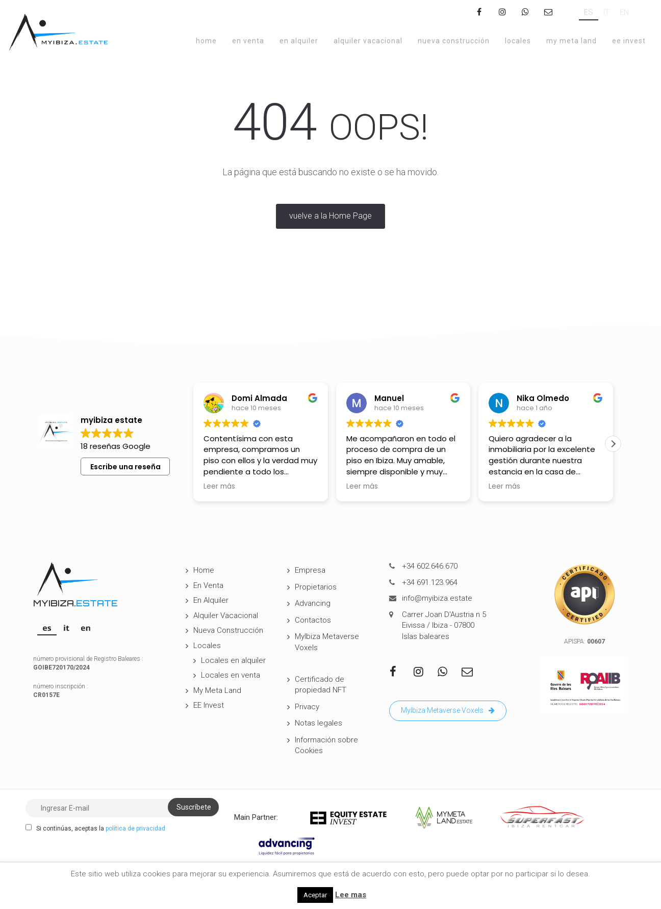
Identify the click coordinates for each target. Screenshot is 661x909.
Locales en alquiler (233, 660)
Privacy (307, 706)
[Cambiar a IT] (606, 12)
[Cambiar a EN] (624, 12)
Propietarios (316, 587)
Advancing (312, 603)
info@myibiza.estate (437, 598)
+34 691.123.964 (429, 582)
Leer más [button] (219, 486)
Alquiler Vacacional (368, 41)
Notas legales (318, 723)
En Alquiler (298, 41)
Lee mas (350, 894)
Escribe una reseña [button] (125, 467)
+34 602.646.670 (429, 566)
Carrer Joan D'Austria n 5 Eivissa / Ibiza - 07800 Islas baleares (444, 625)
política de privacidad (135, 828)
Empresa (310, 570)
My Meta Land (571, 41)
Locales (518, 41)
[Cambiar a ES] (588, 12)
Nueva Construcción (454, 41)
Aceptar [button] (315, 895)
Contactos (313, 620)
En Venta (248, 41)
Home (206, 41)
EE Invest (629, 41)
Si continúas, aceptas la (95, 828)
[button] (613, 443)
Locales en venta (230, 675)
